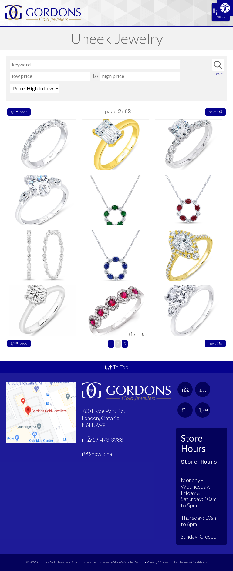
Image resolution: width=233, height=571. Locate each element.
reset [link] (219, 73)
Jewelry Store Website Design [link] (123, 562)
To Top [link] (116, 367)
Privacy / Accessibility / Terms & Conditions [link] (177, 562)
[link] (225, 8)
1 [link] (111, 343)
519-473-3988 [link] (102, 439)
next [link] (215, 111)
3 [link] (124, 343)
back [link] (19, 111)
